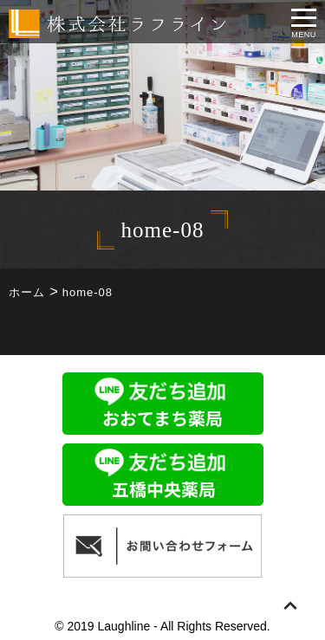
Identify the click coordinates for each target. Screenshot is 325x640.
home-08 (87, 292)
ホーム (27, 292)
